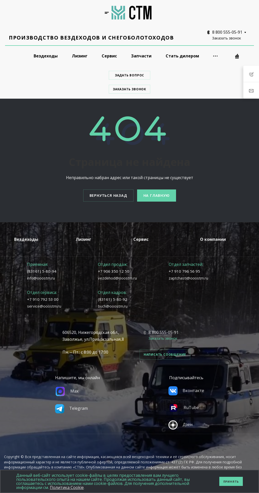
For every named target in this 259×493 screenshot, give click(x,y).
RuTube (183, 407)
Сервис (140, 239)
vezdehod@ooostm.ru (117, 278)
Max (66, 391)
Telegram (71, 408)
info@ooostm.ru (41, 278)
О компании (213, 239)
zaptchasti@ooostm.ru (188, 278)
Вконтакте (186, 390)
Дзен (180, 424)
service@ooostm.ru (44, 306)
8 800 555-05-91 (227, 32)
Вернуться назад (108, 195)
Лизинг (83, 239)
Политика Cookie (67, 487)
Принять (231, 481)
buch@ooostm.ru (112, 306)
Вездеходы (26, 239)
